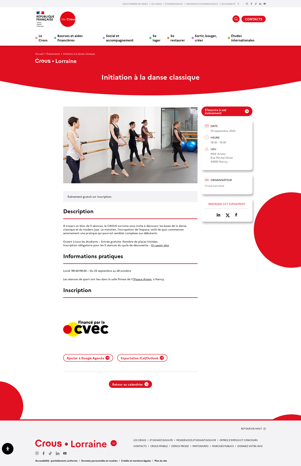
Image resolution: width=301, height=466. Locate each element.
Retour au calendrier (130, 384)
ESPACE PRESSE (180, 446)
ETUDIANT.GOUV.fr (174, 4)
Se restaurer (177, 37)
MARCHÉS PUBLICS (223, 446)
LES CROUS (156, 4)
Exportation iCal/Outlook (142, 358)
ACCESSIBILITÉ (230, 4)
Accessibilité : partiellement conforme (56, 460)
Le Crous (43, 37)
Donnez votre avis (250, 446)
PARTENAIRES (200, 446)
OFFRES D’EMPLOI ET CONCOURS (239, 440)
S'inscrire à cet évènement (227, 111)
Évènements (53, 53)
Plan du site (161, 460)
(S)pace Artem (142, 279)
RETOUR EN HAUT (251, 428)
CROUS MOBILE (159, 446)
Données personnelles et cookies (99, 460)
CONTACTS (253, 19)
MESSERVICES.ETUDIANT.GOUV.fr (202, 4)
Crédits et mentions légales (136, 460)
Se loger (156, 37)
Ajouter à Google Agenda (88, 358)
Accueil (39, 53)
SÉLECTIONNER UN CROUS (135, 4)
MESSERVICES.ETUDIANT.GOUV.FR (196, 440)
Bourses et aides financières (70, 37)
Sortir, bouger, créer (206, 37)
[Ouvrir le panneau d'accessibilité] (7, 448)
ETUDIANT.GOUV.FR (161, 440)
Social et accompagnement (119, 37)
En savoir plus (160, 245)
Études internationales (243, 37)
